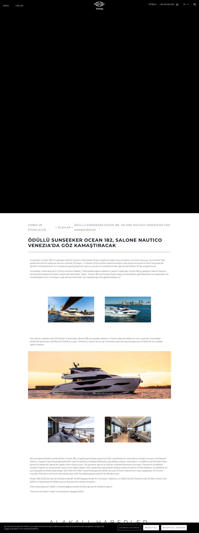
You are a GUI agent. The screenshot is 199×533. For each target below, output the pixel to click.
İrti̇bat (152, 4)
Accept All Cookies (174, 528)
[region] (99, 528)
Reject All (151, 528)
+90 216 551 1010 (167, 4)
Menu (6, 5)
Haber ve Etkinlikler (37, 227)
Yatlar (19, 5)
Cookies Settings (129, 528)
